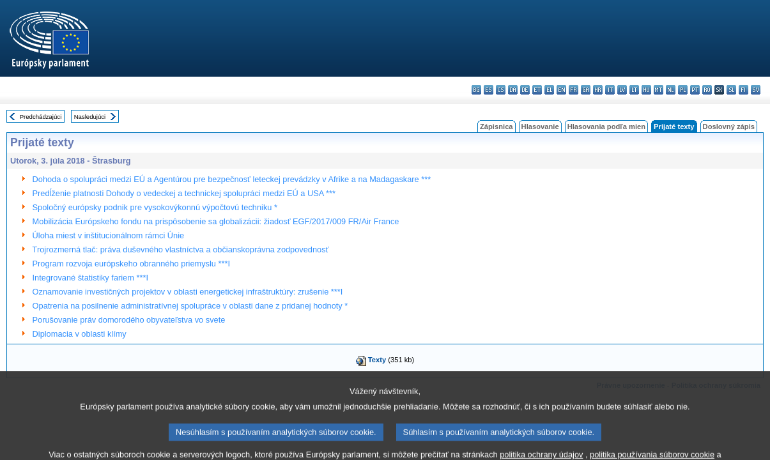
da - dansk (513, 90)
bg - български (476, 90)
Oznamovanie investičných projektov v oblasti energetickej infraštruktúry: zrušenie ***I (188, 291)
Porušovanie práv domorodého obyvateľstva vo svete (129, 320)
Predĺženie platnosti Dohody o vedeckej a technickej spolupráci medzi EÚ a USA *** (184, 193)
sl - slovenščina (731, 90)
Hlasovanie (540, 126)
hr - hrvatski (598, 90)
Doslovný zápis (729, 126)
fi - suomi (743, 90)
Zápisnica (496, 126)
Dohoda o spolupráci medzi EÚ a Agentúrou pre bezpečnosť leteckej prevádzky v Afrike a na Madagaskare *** (232, 179)
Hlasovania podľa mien (606, 126)
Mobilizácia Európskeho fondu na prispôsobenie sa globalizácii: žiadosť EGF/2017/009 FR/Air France (216, 221)
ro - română (707, 90)
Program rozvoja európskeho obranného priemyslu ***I (131, 263)
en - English (561, 90)
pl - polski (683, 90)
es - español (488, 90)
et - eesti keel (537, 90)
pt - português (695, 90)
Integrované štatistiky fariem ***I (90, 277)
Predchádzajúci (41, 116)
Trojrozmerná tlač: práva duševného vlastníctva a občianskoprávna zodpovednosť (181, 249)
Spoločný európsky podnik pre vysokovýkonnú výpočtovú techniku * (155, 207)
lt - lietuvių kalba (634, 90)
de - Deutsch (525, 90)
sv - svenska (755, 90)
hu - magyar (646, 90)
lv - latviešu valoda (622, 90)
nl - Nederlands (670, 90)
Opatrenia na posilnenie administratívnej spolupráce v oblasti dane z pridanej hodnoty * (190, 305)
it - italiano (610, 90)
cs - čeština (500, 90)
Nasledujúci (90, 116)
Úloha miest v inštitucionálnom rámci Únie (109, 235)
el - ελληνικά (549, 90)
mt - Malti (658, 90)
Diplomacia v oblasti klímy (80, 334)
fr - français (573, 90)
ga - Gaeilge (585, 90)
